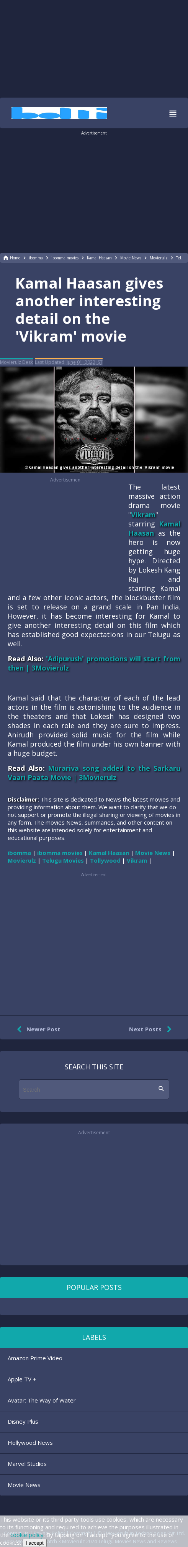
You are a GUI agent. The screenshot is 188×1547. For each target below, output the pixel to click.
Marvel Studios (27, 1463)
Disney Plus (23, 1421)
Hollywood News (30, 1442)
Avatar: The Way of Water (42, 1400)
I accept (35, 1543)
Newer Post (36, 1029)
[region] (94, 48)
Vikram (143, 514)
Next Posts (152, 1029)
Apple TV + (22, 1379)
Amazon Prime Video (35, 1358)
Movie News (24, 1485)
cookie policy (27, 1535)
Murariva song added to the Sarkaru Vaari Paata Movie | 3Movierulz (94, 773)
